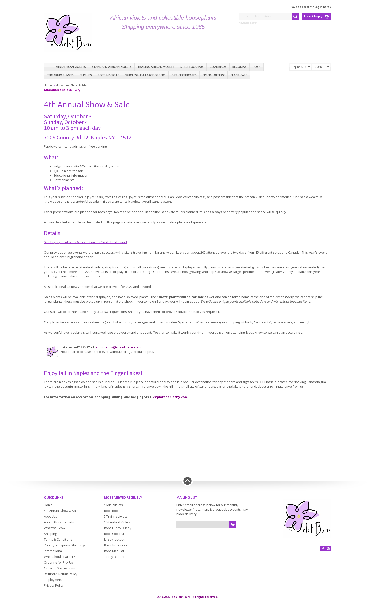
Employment (53, 579)
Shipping (50, 533)
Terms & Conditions (58, 539)
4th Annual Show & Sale (71, 85)
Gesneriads (218, 67)
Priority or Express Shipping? (64, 545)
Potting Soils (108, 75)
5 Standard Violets (117, 522)
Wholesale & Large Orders (145, 75)
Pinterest (328, 548)
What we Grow (54, 528)
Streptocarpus (192, 67)
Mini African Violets (71, 67)
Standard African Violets (112, 67)
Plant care (239, 75)
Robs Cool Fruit (115, 533)
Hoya (256, 67)
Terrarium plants (60, 75)
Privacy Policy (54, 585)
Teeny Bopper (114, 556)
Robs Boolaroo (115, 510)
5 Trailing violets (115, 516)
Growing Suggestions (59, 568)
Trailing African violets (156, 67)
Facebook (323, 548)
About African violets (59, 522)
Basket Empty (313, 16)
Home (48, 67)
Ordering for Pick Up (58, 562)
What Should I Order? (59, 556)
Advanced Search (248, 22)
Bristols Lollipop (115, 545)
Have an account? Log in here (309, 7)
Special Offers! (214, 75)
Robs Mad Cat (114, 551)
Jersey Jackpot (114, 539)
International (53, 551)
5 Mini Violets (113, 505)
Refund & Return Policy (60, 574)
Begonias (239, 67)
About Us (50, 516)
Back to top (187, 481)
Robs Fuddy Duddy (117, 528)
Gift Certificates (184, 75)
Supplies (86, 75)
